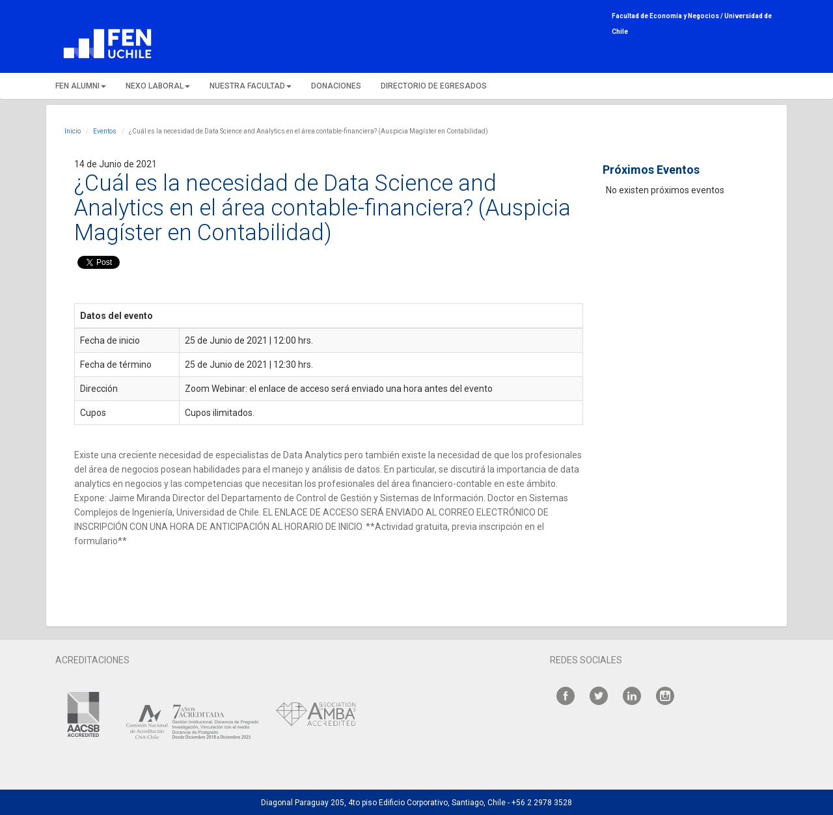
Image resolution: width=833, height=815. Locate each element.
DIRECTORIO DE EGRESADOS (434, 85)
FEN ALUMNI (80, 85)
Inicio (72, 131)
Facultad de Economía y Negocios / (668, 16)
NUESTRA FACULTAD (251, 85)
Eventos (104, 131)
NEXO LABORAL (158, 85)
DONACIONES (336, 85)
